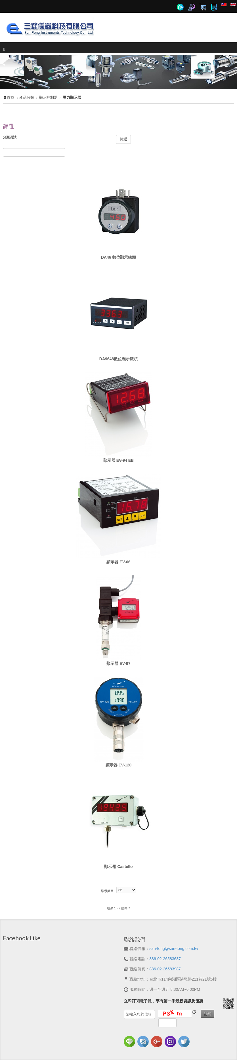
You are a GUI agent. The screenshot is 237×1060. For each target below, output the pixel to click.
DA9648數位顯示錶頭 (118, 359)
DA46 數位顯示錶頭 (118, 257)
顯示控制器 (48, 98)
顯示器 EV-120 (119, 765)
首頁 (10, 98)
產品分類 (26, 98)
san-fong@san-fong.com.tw (173, 948)
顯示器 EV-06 (118, 562)
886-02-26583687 (165, 958)
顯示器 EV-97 (118, 663)
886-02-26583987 (165, 969)
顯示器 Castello (118, 866)
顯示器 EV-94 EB (118, 460)
